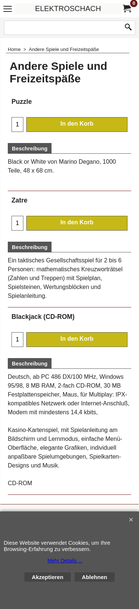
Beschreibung (29, 149)
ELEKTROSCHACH (68, 8)
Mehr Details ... (64, 561)
